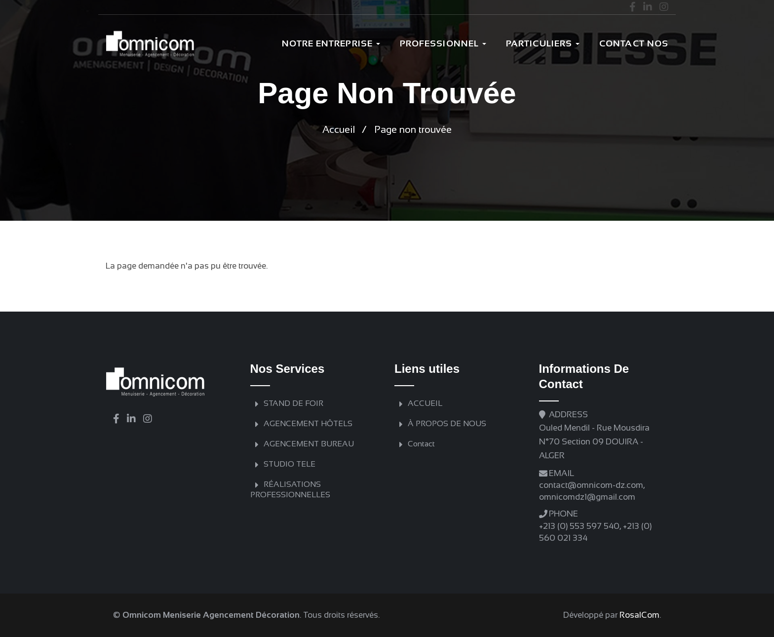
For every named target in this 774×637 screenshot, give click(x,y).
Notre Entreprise (331, 43)
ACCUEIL (425, 403)
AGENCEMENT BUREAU (309, 443)
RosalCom (639, 615)
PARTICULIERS (543, 43)
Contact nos (633, 43)
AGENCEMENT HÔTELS (308, 423)
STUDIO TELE (289, 464)
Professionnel (443, 43)
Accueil (338, 129)
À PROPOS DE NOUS (447, 423)
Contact (421, 443)
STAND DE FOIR (293, 403)
